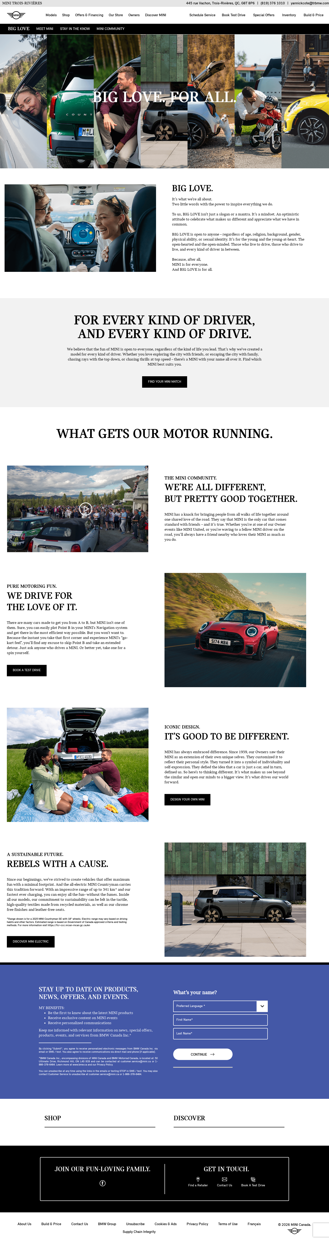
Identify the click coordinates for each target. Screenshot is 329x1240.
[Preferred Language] (220, 1006)
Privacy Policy (197, 1224)
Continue (203, 1054)
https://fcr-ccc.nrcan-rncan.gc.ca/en (69, 925)
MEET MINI (44, 29)
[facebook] (102, 1183)
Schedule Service (201, 15)
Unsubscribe (135, 1224)
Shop (66, 15)
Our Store (116, 15)
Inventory (288, 15)
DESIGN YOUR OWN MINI (187, 799)
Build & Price (313, 15)
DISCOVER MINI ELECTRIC (31, 941)
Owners (134, 15)
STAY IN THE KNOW (75, 29)
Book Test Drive (233, 15)
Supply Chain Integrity (139, 1232)
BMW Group (107, 1224)
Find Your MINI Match (164, 382)
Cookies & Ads (166, 1224)
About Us (24, 1224)
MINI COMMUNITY (111, 29)
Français (254, 1224)
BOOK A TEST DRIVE (27, 670)
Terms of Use (228, 1224)
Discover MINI (155, 15)
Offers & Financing (89, 15)
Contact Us (79, 1224)
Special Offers (263, 15)
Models (51, 15)
